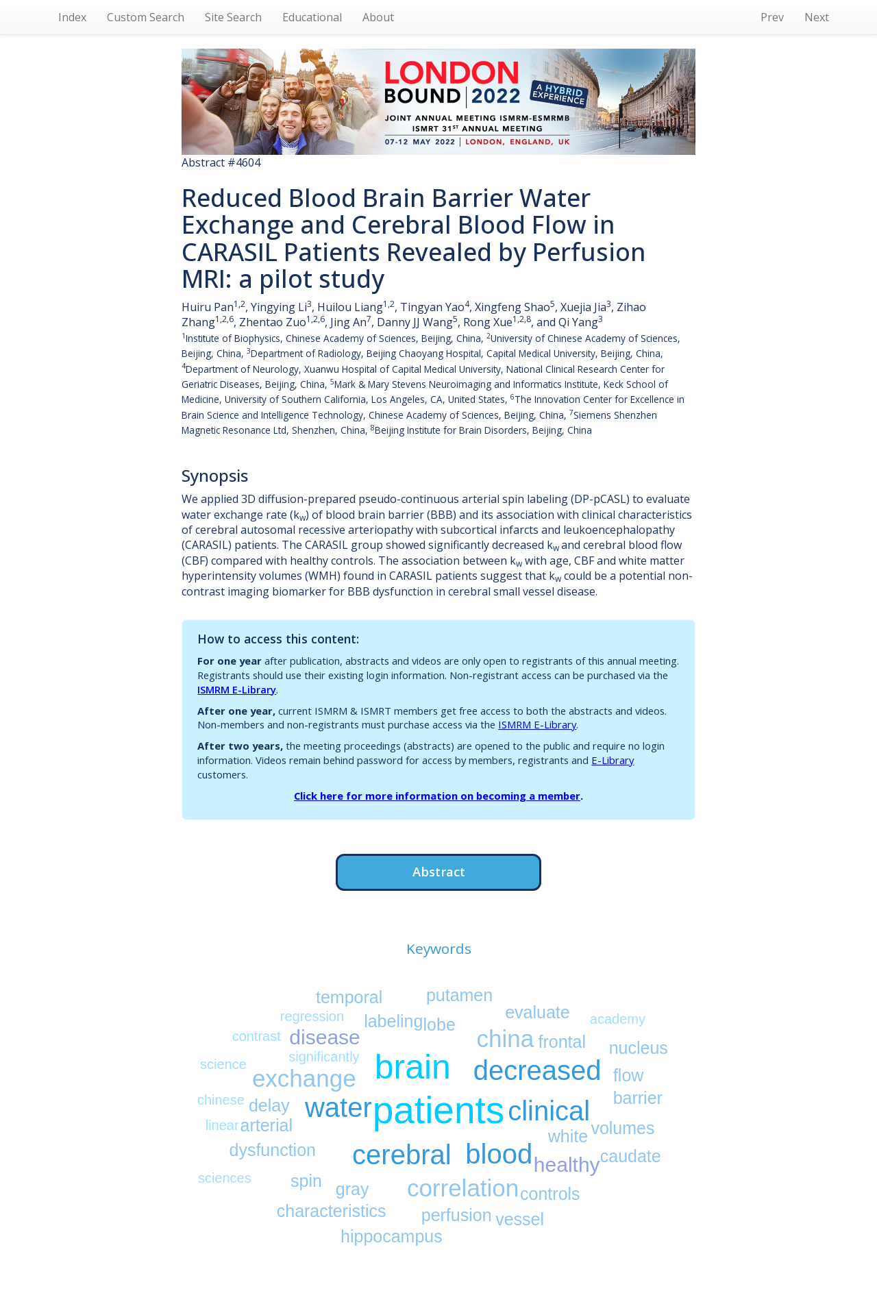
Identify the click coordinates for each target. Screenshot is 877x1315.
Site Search (233, 17)
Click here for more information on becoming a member (437, 795)
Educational (312, 17)
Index (72, 17)
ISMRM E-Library (236, 689)
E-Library (612, 760)
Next (816, 17)
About (378, 17)
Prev (772, 17)
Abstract (438, 871)
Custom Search (145, 17)
